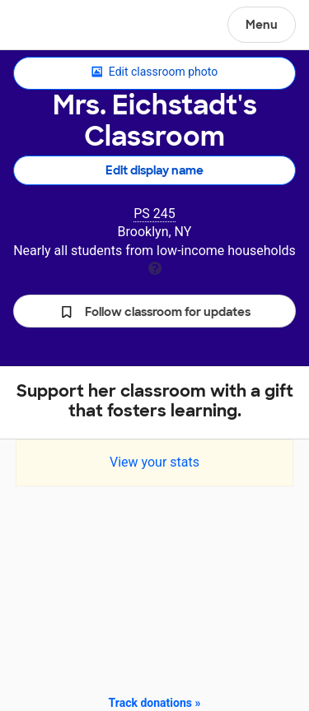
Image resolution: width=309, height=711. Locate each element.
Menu (262, 24)
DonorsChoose (52, 26)
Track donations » (155, 702)
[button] (154, 311)
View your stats (154, 462)
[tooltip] (155, 267)
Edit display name (154, 170)
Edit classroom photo (154, 72)
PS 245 (154, 213)
